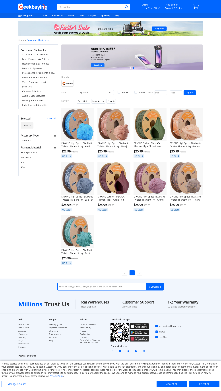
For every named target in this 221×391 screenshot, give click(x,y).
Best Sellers (57, 15)
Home (21, 40)
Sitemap (21, 347)
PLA (23, 162)
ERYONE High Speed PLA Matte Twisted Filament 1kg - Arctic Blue (77, 145)
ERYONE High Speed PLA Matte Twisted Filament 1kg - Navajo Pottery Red (113, 145)
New (45, 15)
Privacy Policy (56, 375)
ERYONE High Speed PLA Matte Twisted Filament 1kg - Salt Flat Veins (77, 198)
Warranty (22, 337)
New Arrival (98, 101)
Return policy (85, 328)
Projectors (27, 86)
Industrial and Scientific (34, 105)
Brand (71, 15)
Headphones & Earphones (35, 63)
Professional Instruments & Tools (39, 72)
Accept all (171, 384)
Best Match (83, 101)
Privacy (83, 331)
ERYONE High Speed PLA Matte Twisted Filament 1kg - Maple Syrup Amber (185, 145)
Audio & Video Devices (33, 95)
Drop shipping (55, 334)
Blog (117, 15)
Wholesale (53, 331)
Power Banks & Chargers (34, 77)
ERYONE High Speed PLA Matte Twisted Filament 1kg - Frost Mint (77, 252)
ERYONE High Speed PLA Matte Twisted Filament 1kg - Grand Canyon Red (149, 198)
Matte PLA (26, 157)
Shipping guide (55, 324)
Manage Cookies (17, 384)
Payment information (58, 328)
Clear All (51, 118)
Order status (23, 344)
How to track (23, 328)
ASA (23, 167)
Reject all (204, 384)
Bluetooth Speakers (32, 68)
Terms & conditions (88, 324)
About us (22, 331)
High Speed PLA (29, 152)
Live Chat (161, 337)
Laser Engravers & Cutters (35, 59)
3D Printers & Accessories (35, 54)
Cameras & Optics (31, 91)
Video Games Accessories (35, 82)
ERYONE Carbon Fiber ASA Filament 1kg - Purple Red (110, 198)
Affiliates (53, 337)
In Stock (123, 92)
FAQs (20, 341)
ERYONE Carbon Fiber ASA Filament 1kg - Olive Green (147, 145)
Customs (83, 337)
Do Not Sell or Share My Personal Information (90, 341)
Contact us (22, 334)
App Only (105, 15)
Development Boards (33, 100)
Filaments (26, 140)
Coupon (92, 15)
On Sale (139, 92)
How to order (24, 324)
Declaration (85, 334)
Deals (81, 15)
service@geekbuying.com (168, 326)
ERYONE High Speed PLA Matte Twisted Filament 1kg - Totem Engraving (185, 198)
